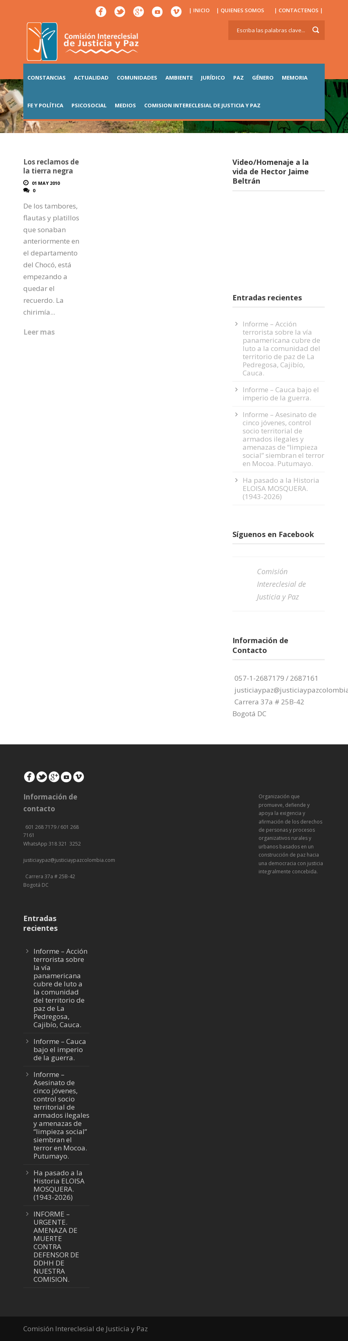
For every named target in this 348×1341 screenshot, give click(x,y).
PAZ (238, 77)
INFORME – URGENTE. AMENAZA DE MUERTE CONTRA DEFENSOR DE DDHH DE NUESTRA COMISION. (56, 1246)
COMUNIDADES (137, 77)
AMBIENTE (179, 77)
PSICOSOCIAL (89, 105)
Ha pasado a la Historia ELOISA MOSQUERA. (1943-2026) (281, 488)
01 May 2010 (46, 183)
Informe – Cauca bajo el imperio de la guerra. (281, 393)
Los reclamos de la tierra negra (51, 166)
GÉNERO (263, 77)
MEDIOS (125, 105)
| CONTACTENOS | (298, 10)
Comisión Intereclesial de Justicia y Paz (281, 583)
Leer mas (39, 332)
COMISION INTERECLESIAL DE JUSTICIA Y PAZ (202, 105)
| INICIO (199, 10)
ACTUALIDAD (91, 77)
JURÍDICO (213, 77)
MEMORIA (295, 77)
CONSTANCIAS (46, 77)
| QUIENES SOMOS (240, 10)
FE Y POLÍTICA (45, 105)
